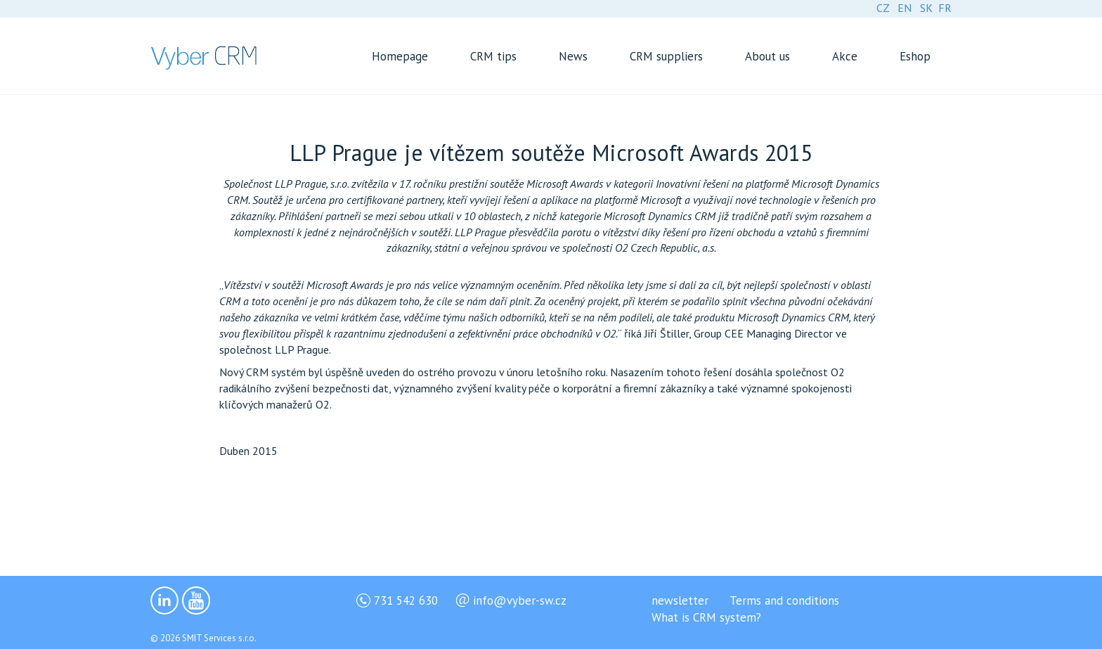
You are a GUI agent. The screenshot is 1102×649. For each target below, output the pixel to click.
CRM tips (493, 56)
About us (767, 56)
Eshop (915, 56)
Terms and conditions (784, 600)
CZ (882, 8)
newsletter (680, 600)
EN (904, 8)
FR (945, 8)
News (573, 56)
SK (926, 8)
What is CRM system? (706, 617)
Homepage (400, 56)
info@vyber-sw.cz (519, 600)
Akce (844, 56)
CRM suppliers (666, 56)
